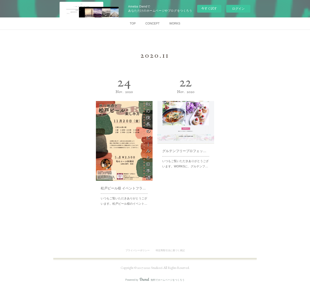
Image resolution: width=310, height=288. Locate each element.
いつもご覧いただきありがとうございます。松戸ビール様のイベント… (124, 191)
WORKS (174, 23)
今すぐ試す (209, 8)
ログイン (238, 8)
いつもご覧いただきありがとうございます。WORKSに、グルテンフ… (185, 157)
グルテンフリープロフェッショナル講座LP (186, 146)
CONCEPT (152, 23)
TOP (133, 23)
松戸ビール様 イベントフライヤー (124, 180)
